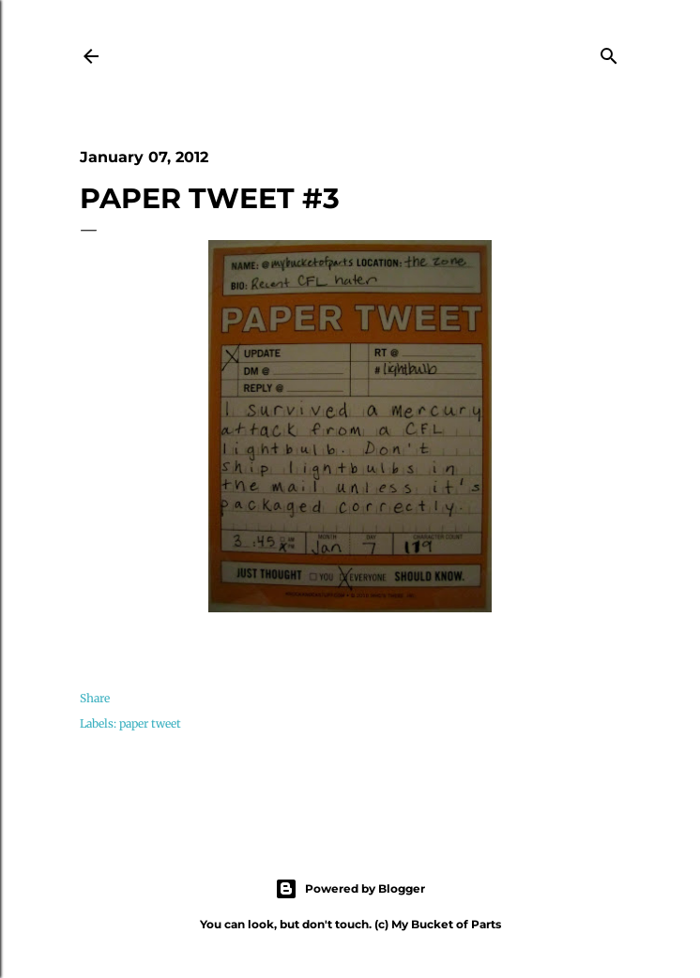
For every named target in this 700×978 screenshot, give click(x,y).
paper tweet (150, 723)
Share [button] (95, 698)
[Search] (609, 53)
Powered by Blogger (350, 889)
